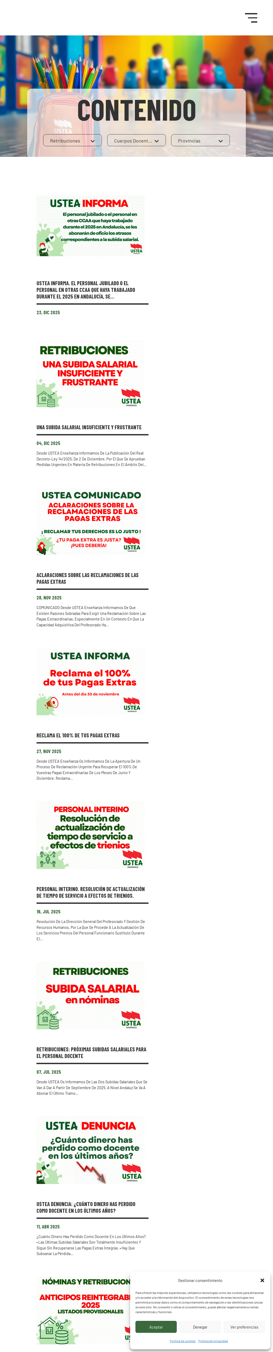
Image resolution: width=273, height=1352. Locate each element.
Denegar (200, 1327)
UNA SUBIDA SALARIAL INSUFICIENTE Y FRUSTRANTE (173, 307)
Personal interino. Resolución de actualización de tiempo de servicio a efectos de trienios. (177, 611)
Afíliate (221, 1255)
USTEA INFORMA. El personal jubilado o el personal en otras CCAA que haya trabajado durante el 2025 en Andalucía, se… (179, 215)
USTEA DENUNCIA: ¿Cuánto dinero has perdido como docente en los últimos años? (177, 810)
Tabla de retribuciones (157, 1102)
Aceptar (156, 1327)
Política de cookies (183, 1341)
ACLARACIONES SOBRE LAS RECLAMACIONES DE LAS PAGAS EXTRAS (180, 407)
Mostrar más (136, 1206)
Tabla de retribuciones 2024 (165, 1002)
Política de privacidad (213, 1341)
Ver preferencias (244, 1327)
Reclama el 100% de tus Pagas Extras (178, 503)
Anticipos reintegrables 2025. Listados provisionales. (167, 906)
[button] (262, 1280)
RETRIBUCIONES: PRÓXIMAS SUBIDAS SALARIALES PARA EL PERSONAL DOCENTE (178, 707)
